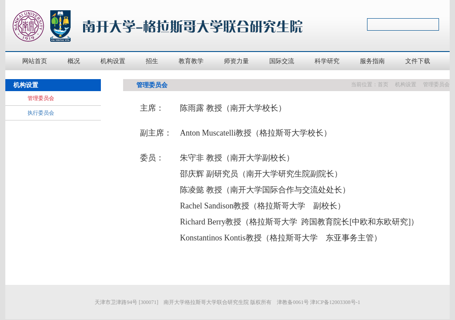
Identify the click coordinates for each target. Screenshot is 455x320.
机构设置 (405, 84)
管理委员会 (436, 84)
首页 (383, 84)
